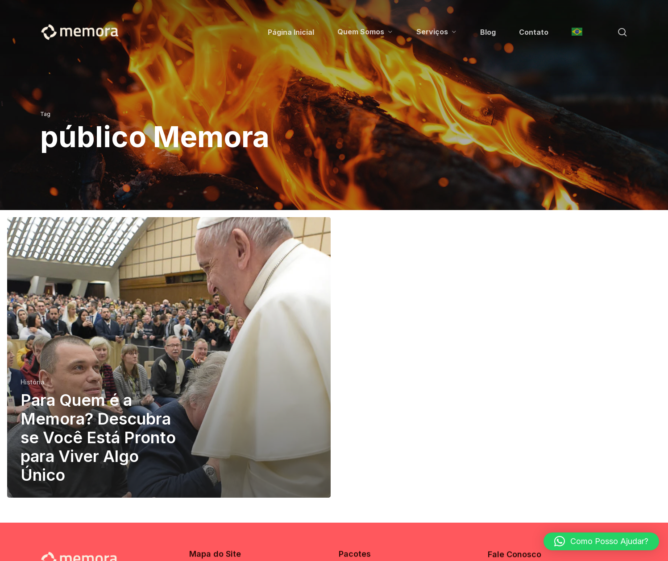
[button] (601, 541)
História (33, 382)
